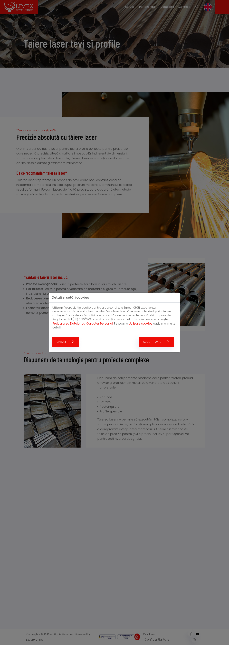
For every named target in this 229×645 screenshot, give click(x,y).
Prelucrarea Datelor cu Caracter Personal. (82, 323)
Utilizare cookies (140, 323)
